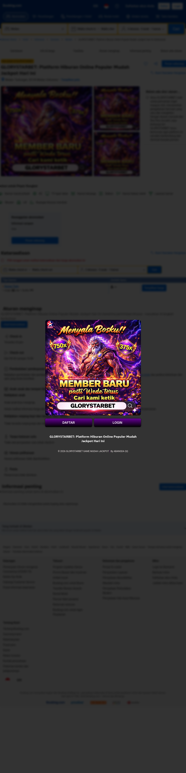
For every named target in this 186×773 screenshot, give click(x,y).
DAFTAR (68, 422)
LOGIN (117, 422)
